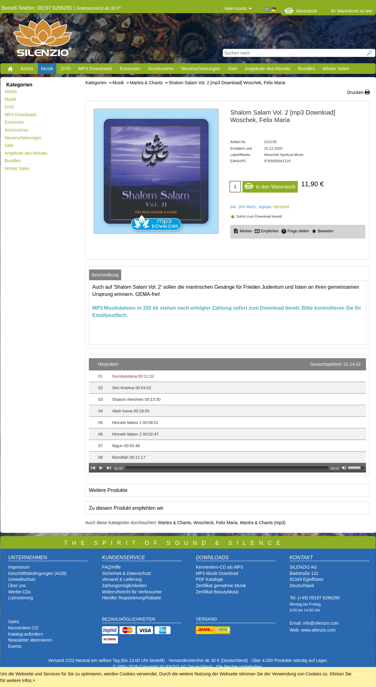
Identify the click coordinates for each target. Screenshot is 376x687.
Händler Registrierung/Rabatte (131, 597)
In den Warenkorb (270, 185)
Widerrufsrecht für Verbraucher (132, 591)
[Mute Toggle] (344, 467)
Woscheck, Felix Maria (216, 522)
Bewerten (325, 231)
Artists (26, 68)
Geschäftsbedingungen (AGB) (37, 573)
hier (356, 673)
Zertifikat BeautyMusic (217, 591)
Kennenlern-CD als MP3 (219, 567)
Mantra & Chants (174, 522)
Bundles (306, 68)
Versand (281, 206)
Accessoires (160, 68)
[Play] (101, 467)
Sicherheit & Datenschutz (126, 573)
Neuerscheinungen (201, 68)
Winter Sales (336, 68)
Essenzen (130, 68)
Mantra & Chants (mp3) (263, 522)
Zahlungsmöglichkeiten (124, 585)
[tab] (105, 275)
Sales (13, 621)
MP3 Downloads (95, 68)
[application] (227, 415)
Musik (47, 68)
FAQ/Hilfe (111, 567)
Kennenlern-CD (23, 627)
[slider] (226, 467)
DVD (66, 68)
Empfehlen (270, 231)
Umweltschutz (21, 579)
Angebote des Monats (268, 68)
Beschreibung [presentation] (105, 274)
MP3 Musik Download (217, 573)
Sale (232, 68)
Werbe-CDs (19, 591)
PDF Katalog (208, 579)
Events (15, 646)
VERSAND (206, 619)
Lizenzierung (20, 597)
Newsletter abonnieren (30, 640)
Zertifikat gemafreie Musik (221, 585)
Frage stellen (298, 231)
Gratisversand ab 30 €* (98, 8)
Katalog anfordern (25, 634)
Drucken (355, 92)
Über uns (17, 585)
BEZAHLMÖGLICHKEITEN (128, 619)
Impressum (19, 567)
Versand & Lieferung (122, 579)
